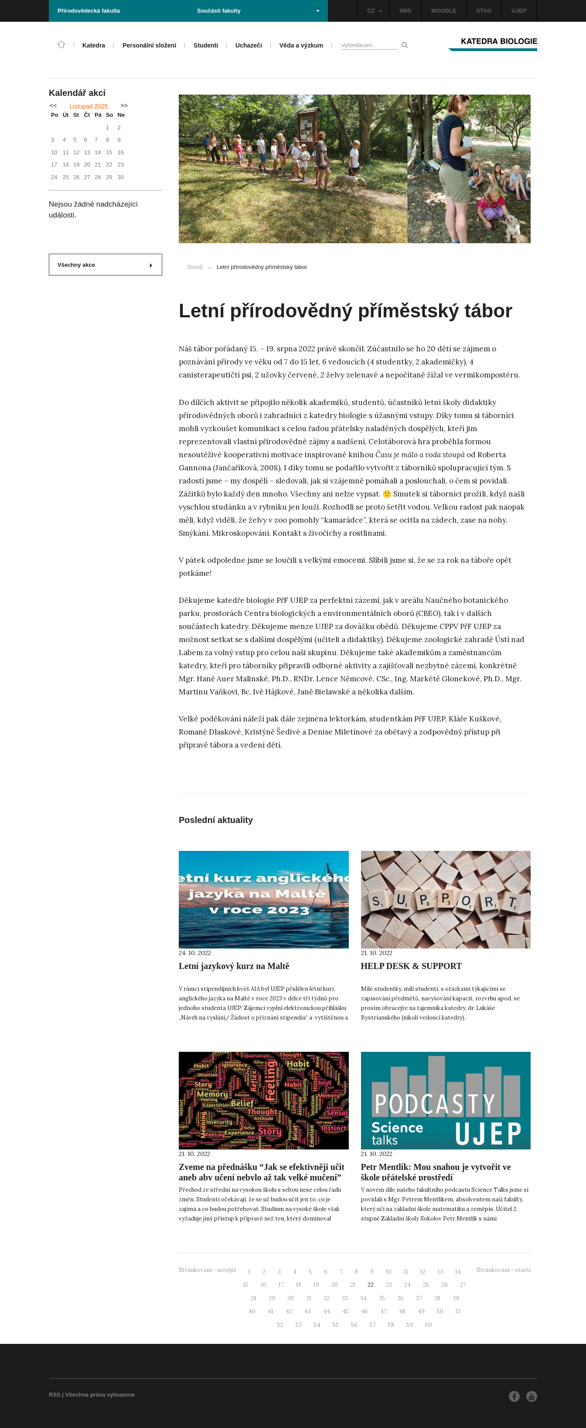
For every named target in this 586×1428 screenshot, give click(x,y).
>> (124, 105)
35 (382, 1298)
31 (308, 1298)
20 (334, 1285)
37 (419, 1298)
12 (423, 1271)
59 (409, 1325)
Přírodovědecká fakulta (89, 10)
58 (391, 1325)
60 (428, 1325)
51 (458, 1311)
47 (383, 1311)
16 (263, 1285)
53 (299, 1325)
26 (444, 1285)
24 (407, 1285)
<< (53, 105)
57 (373, 1325)
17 (281, 1285)
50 (440, 1311)
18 (298, 1285)
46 (364, 1311)
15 (246, 1285)
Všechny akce (105, 265)
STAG (483, 10)
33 (345, 1298)
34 (363, 1298)
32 (327, 1298)
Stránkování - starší (504, 1270)
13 (440, 1271)
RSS (55, 1394)
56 (354, 1325)
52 (280, 1325)
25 (426, 1285)
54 (317, 1325)
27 (463, 1285)
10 (389, 1271)
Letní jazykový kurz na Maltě (234, 966)
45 (345, 1311)
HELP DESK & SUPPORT (411, 966)
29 (272, 1298)
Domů (195, 267)
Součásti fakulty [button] (258, 10)
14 (458, 1271)
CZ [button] (374, 10)
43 (307, 1311)
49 (421, 1311)
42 (289, 1311)
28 (253, 1298)
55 (336, 1325)
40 (252, 1311)
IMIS (406, 10)
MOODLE (443, 10)
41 (270, 1311)
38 (437, 1298)
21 (352, 1285)
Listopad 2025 (89, 106)
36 (400, 1298)
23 (389, 1285)
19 (316, 1285)
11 (406, 1271)
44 (326, 1311)
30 (290, 1298)
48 (402, 1311)
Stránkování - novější (207, 1270)
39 (456, 1298)
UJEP (519, 10)
